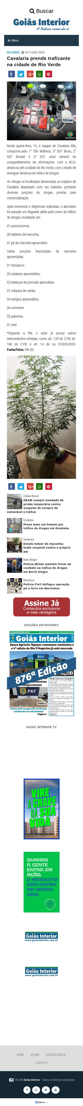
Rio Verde (13, 52)
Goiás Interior (32, 1080)
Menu (15, 40)
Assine (35, 1055)
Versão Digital (56, 1055)
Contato (41, 1063)
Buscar (41, 11)
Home (20, 1055)
